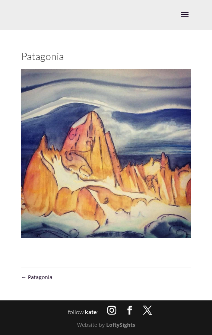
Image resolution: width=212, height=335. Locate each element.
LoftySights (120, 324)
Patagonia (37, 277)
